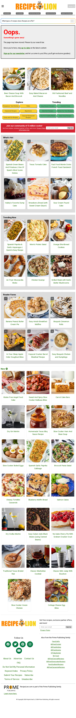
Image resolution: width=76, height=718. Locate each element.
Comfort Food (65, 106)
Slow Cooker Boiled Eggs (13, 465)
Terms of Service (11, 679)
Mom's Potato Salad (38, 244)
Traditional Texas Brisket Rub (13, 572)
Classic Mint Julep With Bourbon (62, 572)
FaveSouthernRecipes (55, 664)
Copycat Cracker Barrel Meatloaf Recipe (38, 355)
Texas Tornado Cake (38, 164)
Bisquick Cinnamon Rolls (61, 322)
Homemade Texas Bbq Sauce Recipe (38, 432)
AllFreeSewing (56, 650)
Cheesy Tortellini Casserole (13, 501)
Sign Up (70, 128)
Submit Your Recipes (13, 675)
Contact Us (29, 658)
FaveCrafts (56, 641)
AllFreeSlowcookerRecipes (55, 662)
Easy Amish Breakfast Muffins (38, 322)
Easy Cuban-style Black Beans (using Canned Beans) (38, 537)
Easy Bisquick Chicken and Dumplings (61, 355)
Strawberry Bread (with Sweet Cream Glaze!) (38, 204)
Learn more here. (10, 694)
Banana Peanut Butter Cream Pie (15, 322)
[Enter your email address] (52, 627)
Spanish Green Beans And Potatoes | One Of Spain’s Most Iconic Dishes (14, 168)
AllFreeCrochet (56, 644)
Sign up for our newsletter (14, 53)
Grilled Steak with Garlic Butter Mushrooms (61, 281)
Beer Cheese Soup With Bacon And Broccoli (14, 94)
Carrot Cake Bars (63, 397)
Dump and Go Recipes (11, 117)
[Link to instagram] (30, 644)
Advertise (18, 658)
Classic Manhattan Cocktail (38, 572)
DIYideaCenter (56, 653)
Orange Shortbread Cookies (61, 245)
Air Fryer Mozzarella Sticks (14, 281)
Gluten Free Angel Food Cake (13, 398)
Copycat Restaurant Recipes (28, 116)
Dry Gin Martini (13, 431)
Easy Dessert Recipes (48, 106)
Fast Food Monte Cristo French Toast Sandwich (61, 165)
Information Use (24, 130)
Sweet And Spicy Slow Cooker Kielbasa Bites (38, 398)
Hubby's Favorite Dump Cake (14, 204)
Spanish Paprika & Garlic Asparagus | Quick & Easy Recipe (14, 247)
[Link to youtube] (19, 651)
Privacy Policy (41, 128)
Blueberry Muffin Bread (38, 500)
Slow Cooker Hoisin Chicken (19, 606)
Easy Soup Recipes (65, 116)
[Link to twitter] (15, 644)
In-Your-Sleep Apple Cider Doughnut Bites (15, 355)
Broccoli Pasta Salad (62, 465)
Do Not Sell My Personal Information (19, 667)
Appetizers (28, 111)
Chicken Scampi (38, 280)
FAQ (18, 663)
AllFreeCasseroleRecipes (56, 667)
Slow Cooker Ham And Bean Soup (62, 432)
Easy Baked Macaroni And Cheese (38, 94)
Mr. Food (56, 656)
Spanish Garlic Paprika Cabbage (38, 467)
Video (28, 106)
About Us (7, 658)
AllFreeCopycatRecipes (56, 659)
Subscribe (29, 675)
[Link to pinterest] (23, 644)
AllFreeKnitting (56, 647)
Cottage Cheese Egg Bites (56, 606)
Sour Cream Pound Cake (61, 204)
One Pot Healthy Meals (47, 116)
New (4, 369)
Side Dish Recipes (47, 111)
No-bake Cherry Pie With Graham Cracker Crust (63, 535)
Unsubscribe (27, 679)
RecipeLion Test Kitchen (11, 106)
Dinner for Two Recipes (65, 111)
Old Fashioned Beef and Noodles (62, 94)
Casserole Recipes (11, 111)
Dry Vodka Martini (13, 534)
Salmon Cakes (63, 500)
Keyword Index (11, 671)
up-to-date (25, 48)
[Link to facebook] (8, 644)
